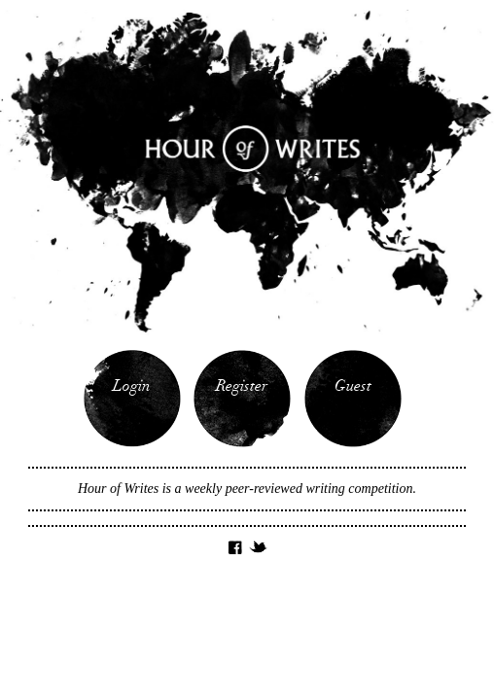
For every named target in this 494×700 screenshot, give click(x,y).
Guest (353, 387)
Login (132, 387)
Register (242, 387)
